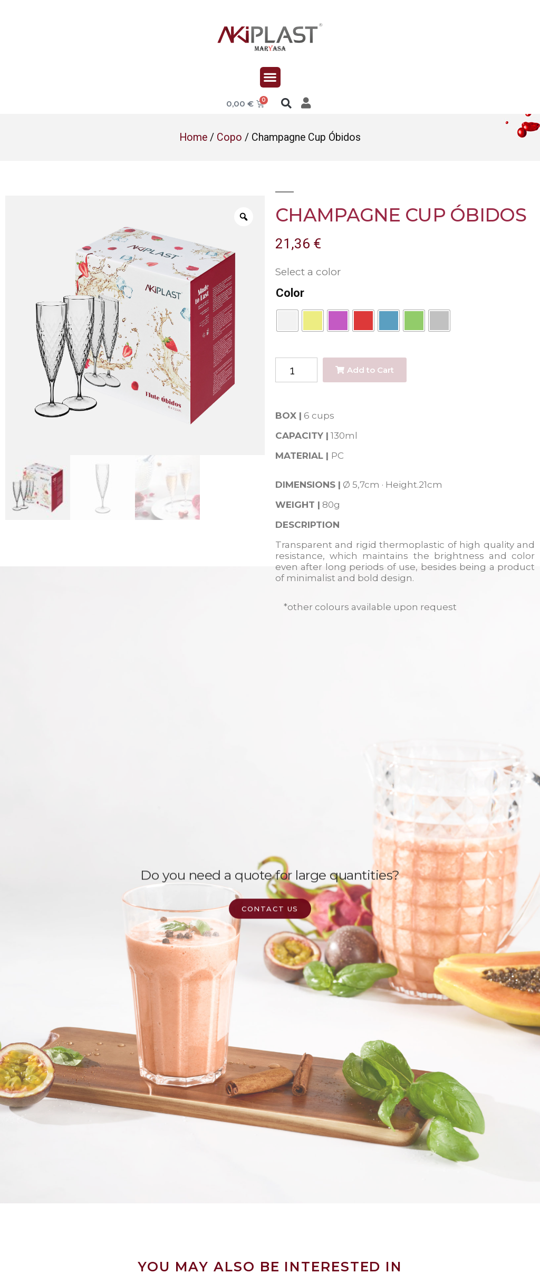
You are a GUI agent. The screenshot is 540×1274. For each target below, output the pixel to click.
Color (290, 293)
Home (193, 137)
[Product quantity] (296, 370)
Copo (229, 137)
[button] (270, 77)
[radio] (287, 320)
